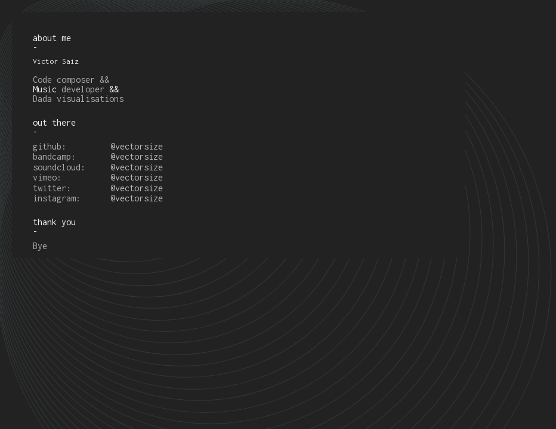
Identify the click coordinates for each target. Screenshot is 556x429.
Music (45, 89)
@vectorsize (136, 146)
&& (114, 89)
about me (52, 38)
